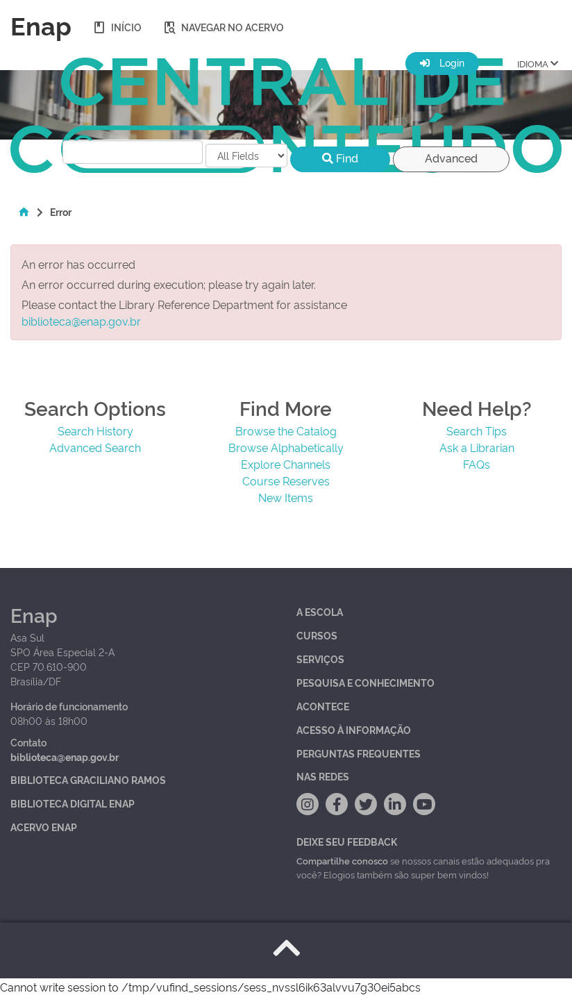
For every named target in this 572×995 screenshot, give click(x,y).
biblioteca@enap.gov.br (81, 320)
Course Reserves (286, 480)
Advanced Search (95, 447)
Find (340, 157)
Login (442, 62)
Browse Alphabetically (286, 447)
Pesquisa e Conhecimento (365, 682)
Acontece (322, 705)
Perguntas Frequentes (358, 753)
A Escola (319, 611)
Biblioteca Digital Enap (72, 803)
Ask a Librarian (476, 447)
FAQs (476, 463)
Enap (41, 24)
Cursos (316, 635)
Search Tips (476, 430)
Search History (95, 430)
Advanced (451, 157)
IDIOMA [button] (537, 62)
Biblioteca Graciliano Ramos (88, 779)
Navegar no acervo (223, 27)
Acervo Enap (43, 826)
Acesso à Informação (353, 729)
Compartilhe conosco (342, 860)
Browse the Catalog (286, 430)
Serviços (320, 658)
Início (117, 27)
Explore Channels (285, 463)
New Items (285, 497)
